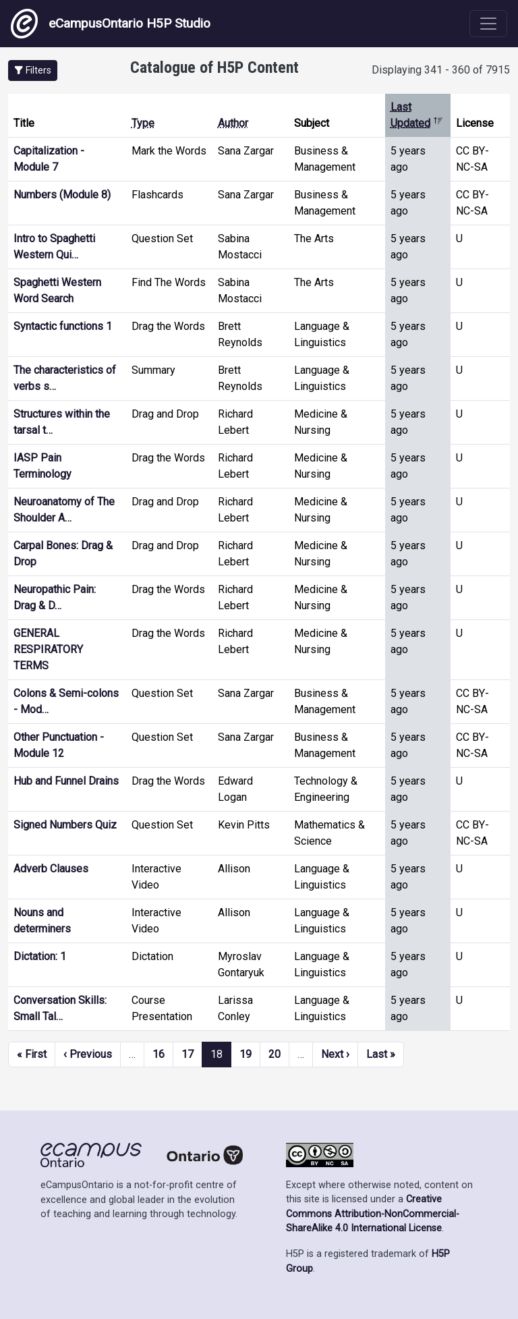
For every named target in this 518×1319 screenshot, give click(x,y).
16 (158, 1054)
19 (245, 1054)
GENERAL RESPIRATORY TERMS (48, 649)
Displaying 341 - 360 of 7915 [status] (441, 69)
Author (233, 123)
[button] (32, 70)
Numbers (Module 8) (62, 194)
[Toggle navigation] (488, 23)
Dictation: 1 (39, 956)
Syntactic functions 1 (62, 326)
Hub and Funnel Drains (66, 781)
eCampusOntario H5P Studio (110, 23)
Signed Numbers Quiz (65, 824)
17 (187, 1054)
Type (143, 123)
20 (274, 1054)
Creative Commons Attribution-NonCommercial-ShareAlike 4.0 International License (372, 1214)
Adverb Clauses (50, 868)
